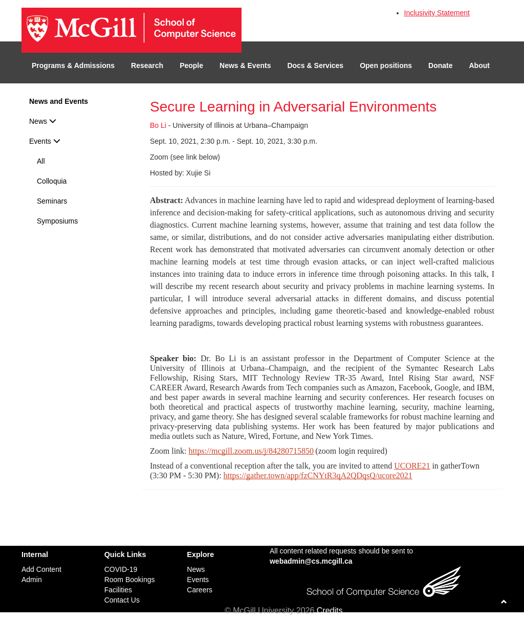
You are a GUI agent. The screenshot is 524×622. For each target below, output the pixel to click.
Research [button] (147, 65)
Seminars (52, 201)
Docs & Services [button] (315, 65)
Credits (330, 610)
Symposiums (57, 221)
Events (44, 141)
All (41, 161)
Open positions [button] (386, 65)
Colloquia (52, 181)
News (42, 121)
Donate (440, 65)
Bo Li (158, 125)
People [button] (191, 65)
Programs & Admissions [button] (73, 65)
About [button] (479, 65)
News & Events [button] (245, 65)
